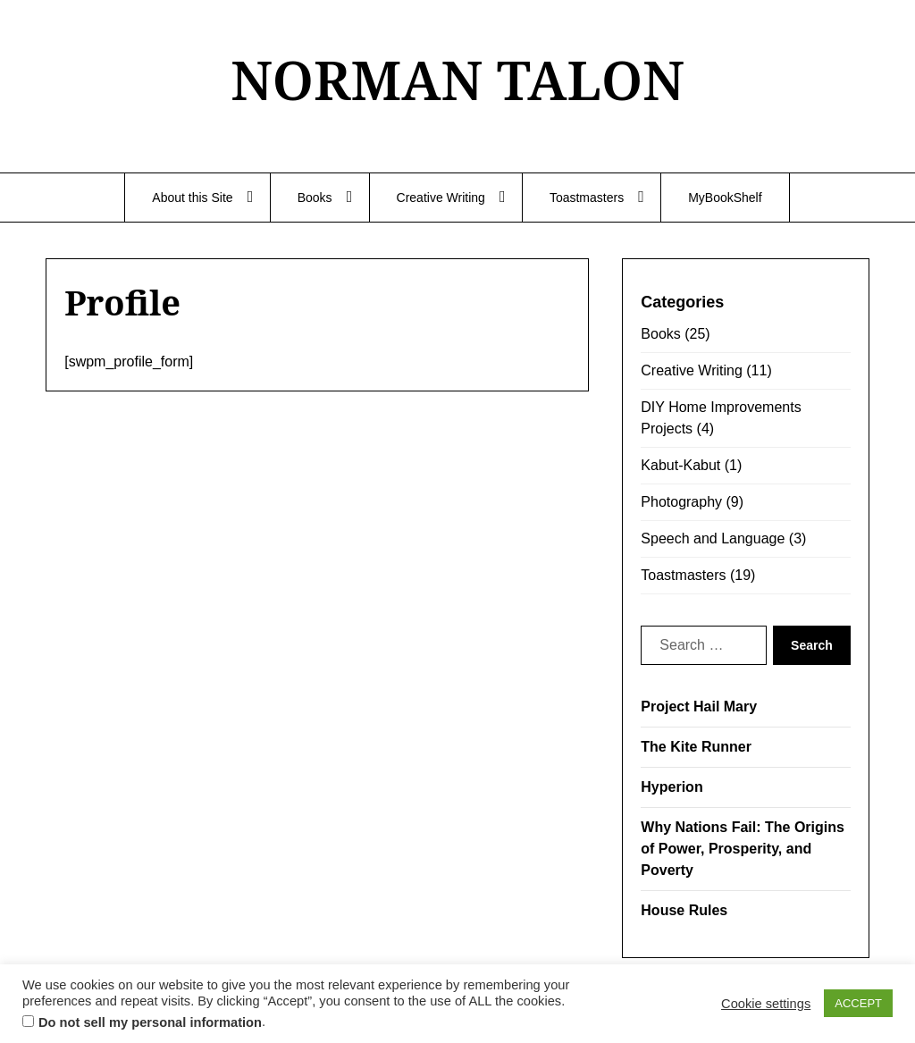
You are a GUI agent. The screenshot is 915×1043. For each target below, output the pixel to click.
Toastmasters (587, 197)
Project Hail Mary (699, 706)
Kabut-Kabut (680, 465)
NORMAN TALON (457, 79)
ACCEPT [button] (858, 1003)
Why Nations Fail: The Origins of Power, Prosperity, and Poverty (742, 849)
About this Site (192, 197)
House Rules (684, 910)
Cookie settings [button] (765, 1004)
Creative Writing (441, 197)
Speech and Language (713, 538)
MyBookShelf (724, 197)
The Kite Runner (696, 746)
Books (315, 197)
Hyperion (671, 787)
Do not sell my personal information (150, 1022)
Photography (681, 501)
